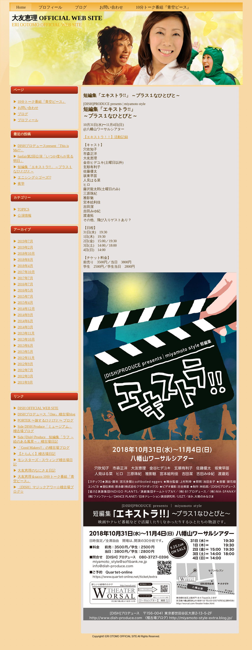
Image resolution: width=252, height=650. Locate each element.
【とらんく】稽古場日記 (37, 454)
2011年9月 (25, 382)
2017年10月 (26, 272)
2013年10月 (26, 339)
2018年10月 (26, 253)
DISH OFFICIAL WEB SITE (38, 408)
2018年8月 (25, 260)
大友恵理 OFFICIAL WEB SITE (57, 18)
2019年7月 (25, 241)
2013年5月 (25, 352)
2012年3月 (25, 376)
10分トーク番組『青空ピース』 (42, 102)
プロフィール (28, 120)
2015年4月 (25, 303)
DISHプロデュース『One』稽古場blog (46, 414)
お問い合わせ (28, 108)
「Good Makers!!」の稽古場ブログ (44, 448)
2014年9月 (25, 315)
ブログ (23, 114)
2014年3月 (25, 327)
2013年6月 (25, 345)
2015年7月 (25, 296)
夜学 (21, 184)
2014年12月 (26, 309)
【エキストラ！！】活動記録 (105, 137)
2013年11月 (26, 333)
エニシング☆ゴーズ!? (34, 177)
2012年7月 (25, 370)
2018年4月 (25, 266)
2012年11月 (26, 358)
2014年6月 (25, 321)
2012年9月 (25, 364)
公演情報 (24, 215)
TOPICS (23, 209)
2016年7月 (25, 284)
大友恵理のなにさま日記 (37, 470)
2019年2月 (25, 247)
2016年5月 (25, 290)
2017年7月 (25, 278)
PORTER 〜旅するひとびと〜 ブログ (46, 420)
